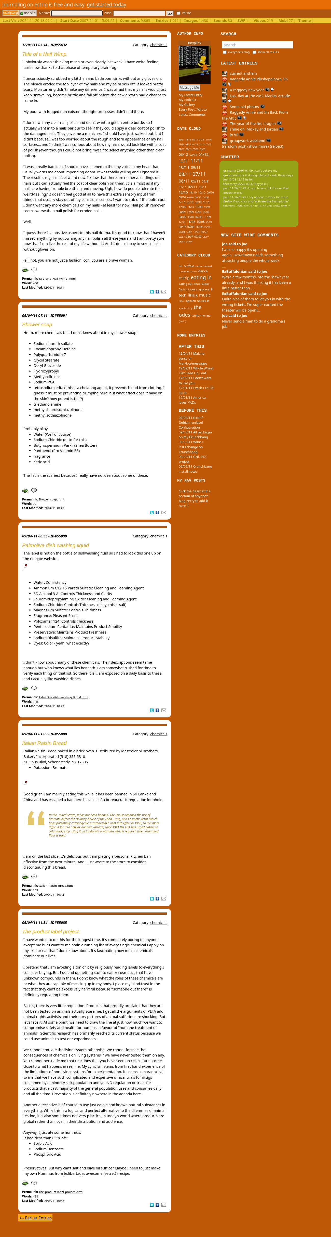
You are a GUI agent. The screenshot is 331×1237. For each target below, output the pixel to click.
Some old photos (243, 106)
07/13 (208, 144)
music (205, 295)
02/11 (192, 186)
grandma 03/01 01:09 (238, 170)
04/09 (182, 217)
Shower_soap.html (51, 499)
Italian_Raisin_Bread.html (56, 885)
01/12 (204, 154)
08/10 (182, 197)
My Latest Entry (190, 95)
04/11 (206, 181)
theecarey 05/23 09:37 (238, 184)
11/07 (196, 232)
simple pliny (185, 308)
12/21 (181, 139)
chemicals (158, 44)
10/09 (198, 207)
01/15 (201, 139)
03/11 (183, 187)
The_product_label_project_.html (61, 1192)
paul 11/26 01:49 (234, 188)
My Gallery (187, 104)
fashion (205, 284)
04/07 (189, 241)
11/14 (208, 139)
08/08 (182, 227)
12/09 (182, 207)
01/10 (206, 202)
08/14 (181, 144)
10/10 (201, 192)
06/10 (198, 197)
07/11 (199, 174)
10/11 (184, 167)
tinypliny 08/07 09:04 (237, 206)
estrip (197, 284)
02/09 (198, 217)
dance (203, 271)
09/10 (210, 192)
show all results (268, 52)
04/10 (182, 202)
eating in (201, 277)
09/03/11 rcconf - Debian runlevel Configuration (192, 422)
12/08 (182, 222)
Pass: (134, 12)
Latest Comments (192, 114)
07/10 (190, 197)
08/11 (185, 174)
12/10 (183, 192)
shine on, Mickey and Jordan (253, 129)
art (181, 266)
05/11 (195, 181)
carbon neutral (204, 266)
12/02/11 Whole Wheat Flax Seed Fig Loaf (196, 370)
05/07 (182, 241)
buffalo (189, 266)
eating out (185, 284)
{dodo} (182, 321)
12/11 (184, 161)
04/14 (188, 144)
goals (194, 289)
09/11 (195, 167)
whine (207, 315)
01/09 (207, 217)
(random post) (234, 146)
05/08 (207, 227)
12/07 (189, 231)
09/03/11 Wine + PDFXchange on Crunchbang (191, 447)
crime (194, 271)
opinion (191, 301)
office (182, 301)
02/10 (198, 202)
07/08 (190, 227)
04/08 (182, 232)
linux (193, 295)
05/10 (206, 197)
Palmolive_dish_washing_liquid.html (63, 697)
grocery (204, 289)
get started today (106, 4)
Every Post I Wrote (193, 109)
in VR (233, 134)
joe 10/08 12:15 (233, 179)
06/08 (199, 227)
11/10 (193, 192)
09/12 (182, 149)
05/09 (206, 212)
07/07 (197, 236)
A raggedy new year (248, 89)
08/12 (188, 149)
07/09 (190, 212)
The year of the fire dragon (251, 123)
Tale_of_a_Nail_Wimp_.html (57, 278)
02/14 (195, 144)
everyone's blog (239, 52)
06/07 (206, 236)
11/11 (197, 161)
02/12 (193, 155)
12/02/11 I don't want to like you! (195, 380)
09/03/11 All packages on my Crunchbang (195, 434)
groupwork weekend (246, 140)
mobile (28, 12)
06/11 (184, 181)
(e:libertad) (73, 1173)
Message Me (189, 87)
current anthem (239, 73)
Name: (70, 12)
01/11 (202, 187)
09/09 (207, 207)
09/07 (182, 236)
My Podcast (187, 99)
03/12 (183, 154)
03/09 (191, 217)
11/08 (191, 222)
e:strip (184, 277)
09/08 (209, 222)
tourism (196, 315)
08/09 (182, 212)
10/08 (200, 222)
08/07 (189, 236)
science (203, 300)
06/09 (198, 212)
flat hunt (184, 289)
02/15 (195, 139)
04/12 (202, 149)
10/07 (204, 232)
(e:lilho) (29, 260)
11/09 (191, 207)
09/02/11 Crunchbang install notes (195, 468)
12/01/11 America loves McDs (192, 400)
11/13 (201, 144)
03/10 (190, 202)
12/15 (188, 139)
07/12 (195, 149)
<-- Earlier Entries (35, 1218)
